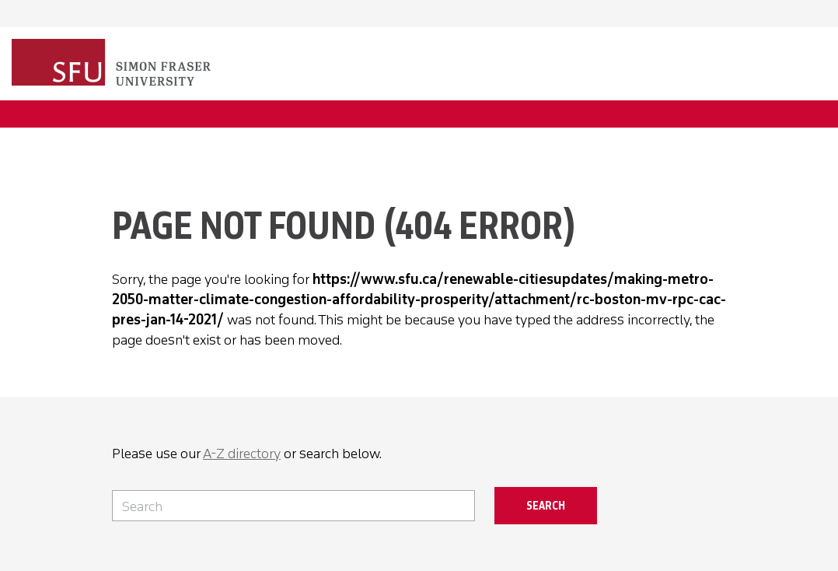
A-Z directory (242, 453)
